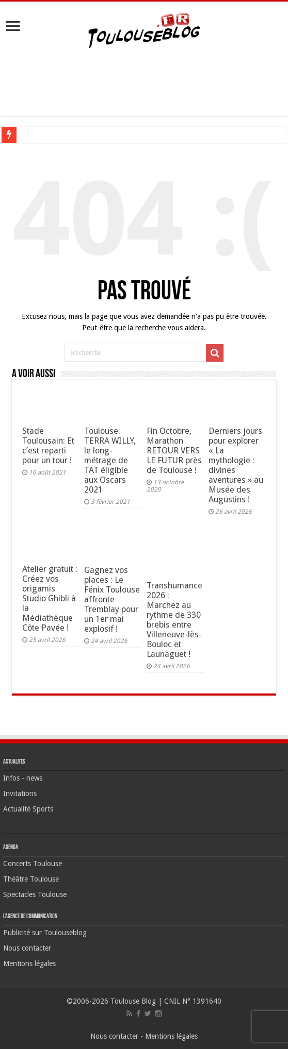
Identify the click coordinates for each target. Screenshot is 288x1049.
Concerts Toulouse (32, 863)
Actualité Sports (28, 809)
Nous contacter (27, 948)
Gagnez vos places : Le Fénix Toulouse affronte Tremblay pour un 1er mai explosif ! (112, 599)
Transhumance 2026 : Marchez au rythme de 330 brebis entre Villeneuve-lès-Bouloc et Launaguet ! (174, 620)
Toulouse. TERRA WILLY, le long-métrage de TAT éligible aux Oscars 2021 (110, 460)
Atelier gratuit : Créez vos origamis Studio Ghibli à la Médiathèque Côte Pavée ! (49, 598)
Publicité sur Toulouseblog (45, 932)
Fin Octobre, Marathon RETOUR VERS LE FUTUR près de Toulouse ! (174, 450)
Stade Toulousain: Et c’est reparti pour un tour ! (48, 445)
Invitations (20, 793)
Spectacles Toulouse (35, 894)
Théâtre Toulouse (31, 879)
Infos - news (22, 778)
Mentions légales (29, 963)
